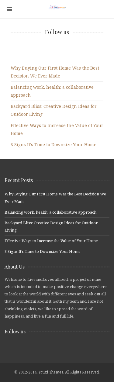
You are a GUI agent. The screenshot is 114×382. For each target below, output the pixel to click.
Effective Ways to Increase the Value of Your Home (51, 240)
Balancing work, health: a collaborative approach (50, 212)
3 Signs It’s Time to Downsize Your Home (53, 144)
